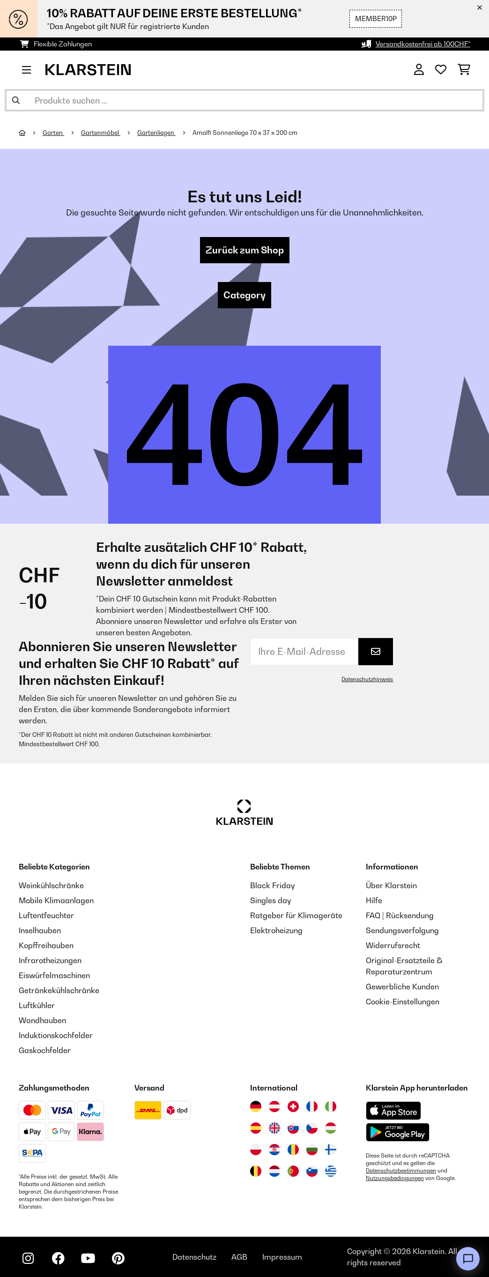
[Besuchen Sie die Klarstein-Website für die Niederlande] (274, 1171)
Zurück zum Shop (245, 250)
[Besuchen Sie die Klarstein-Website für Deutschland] (255, 1106)
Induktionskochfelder (56, 1035)
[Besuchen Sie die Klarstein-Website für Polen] (255, 1149)
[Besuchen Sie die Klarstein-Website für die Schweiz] (293, 1106)
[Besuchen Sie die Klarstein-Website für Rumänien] (293, 1149)
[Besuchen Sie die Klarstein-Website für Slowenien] (312, 1171)
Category (244, 295)
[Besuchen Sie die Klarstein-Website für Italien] (330, 1106)
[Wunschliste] (440, 69)
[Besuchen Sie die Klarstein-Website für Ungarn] (330, 1128)
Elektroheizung (276, 930)
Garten (53, 132)
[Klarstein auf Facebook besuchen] (58, 1258)
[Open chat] (468, 1258)
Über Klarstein (391, 885)
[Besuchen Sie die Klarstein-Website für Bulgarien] (312, 1149)
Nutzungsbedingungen (395, 1178)
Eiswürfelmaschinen (54, 975)
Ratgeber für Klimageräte (296, 915)
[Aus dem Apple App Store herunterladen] (393, 1110)
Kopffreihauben (46, 945)
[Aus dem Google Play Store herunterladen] (398, 1132)
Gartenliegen (156, 132)
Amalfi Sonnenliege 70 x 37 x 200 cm (245, 132)
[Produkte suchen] (244, 100)
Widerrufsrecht (393, 945)
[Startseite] (31, 132)
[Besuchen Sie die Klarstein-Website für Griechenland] (330, 1171)
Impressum (282, 1257)
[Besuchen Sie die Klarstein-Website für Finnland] (330, 1149)
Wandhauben (42, 1020)
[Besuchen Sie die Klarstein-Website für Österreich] (274, 1106)
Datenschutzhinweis (367, 679)
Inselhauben (40, 930)
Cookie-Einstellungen (402, 1001)
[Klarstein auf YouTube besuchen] (88, 1258)
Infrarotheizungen (50, 960)
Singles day (270, 900)
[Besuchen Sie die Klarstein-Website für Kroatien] (274, 1149)
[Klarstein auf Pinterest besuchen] (118, 1258)
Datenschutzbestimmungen (401, 1170)
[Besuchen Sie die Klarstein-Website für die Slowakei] (293, 1128)
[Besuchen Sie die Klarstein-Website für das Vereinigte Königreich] (274, 1128)
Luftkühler (37, 1005)
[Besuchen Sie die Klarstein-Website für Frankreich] (312, 1106)
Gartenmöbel (100, 132)
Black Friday (272, 885)
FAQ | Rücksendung (400, 915)
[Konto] (419, 69)
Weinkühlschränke (51, 885)
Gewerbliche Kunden (402, 986)
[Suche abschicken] (16, 100)
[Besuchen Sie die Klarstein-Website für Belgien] (255, 1171)
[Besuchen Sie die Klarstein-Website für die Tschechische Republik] (312, 1128)
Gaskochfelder (45, 1050)
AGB (239, 1257)
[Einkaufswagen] (464, 69)
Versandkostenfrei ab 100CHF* (423, 44)
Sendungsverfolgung (402, 930)
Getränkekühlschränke (59, 990)
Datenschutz (194, 1257)
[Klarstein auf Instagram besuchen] (28, 1258)
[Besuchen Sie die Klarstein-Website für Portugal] (293, 1171)
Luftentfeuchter (46, 915)
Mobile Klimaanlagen (56, 900)
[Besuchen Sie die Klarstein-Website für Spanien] (255, 1128)
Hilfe (374, 900)
